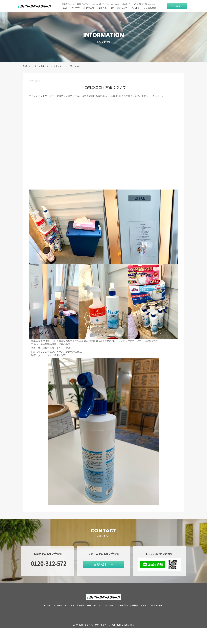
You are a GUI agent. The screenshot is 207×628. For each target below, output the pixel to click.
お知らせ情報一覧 (40, 66)
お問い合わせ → (103, 564)
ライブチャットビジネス (83, 8)
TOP (25, 66)
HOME (65, 8)
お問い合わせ (177, 6)
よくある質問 (150, 8)
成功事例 (109, 605)
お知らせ (144, 605)
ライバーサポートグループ (99, 624)
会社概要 (135, 8)
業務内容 (102, 8)
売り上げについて (119, 8)
